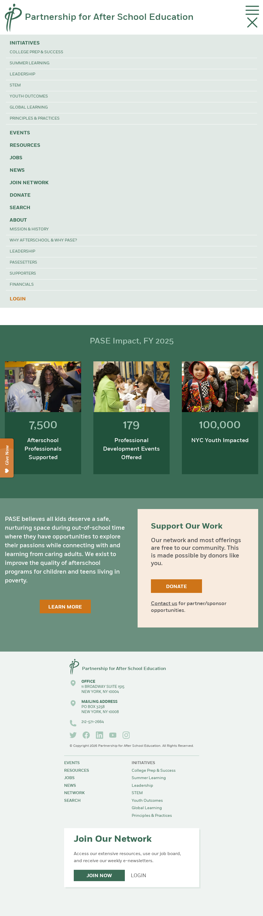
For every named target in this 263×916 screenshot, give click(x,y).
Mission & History (29, 229)
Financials (22, 285)
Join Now (99, 875)
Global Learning (29, 107)
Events (20, 133)
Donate (20, 195)
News (17, 170)
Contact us (164, 604)
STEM (15, 85)
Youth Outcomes (29, 96)
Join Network (29, 183)
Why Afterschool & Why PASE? (43, 240)
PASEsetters (23, 262)
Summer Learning (29, 63)
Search (20, 207)
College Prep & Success (36, 52)
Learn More (65, 607)
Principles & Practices (35, 118)
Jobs (16, 158)
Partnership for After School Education (109, 17)
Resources (25, 145)
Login (18, 299)
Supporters (23, 274)
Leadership (22, 74)
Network (74, 793)
